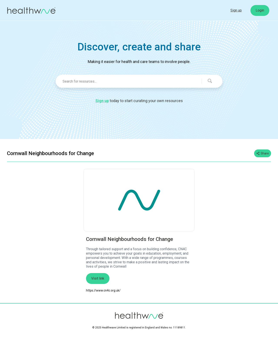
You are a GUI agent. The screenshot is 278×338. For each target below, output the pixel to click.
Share (262, 153)
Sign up (236, 10)
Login (260, 10)
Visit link (97, 278)
